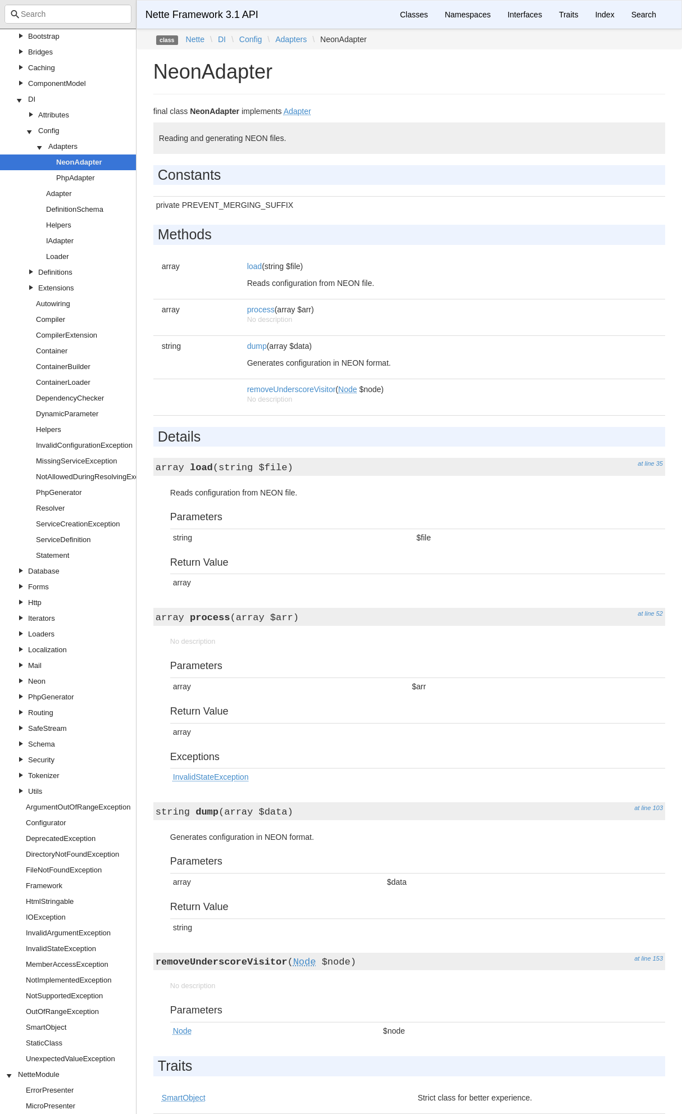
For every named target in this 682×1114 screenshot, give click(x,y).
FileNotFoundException (64, 870)
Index (604, 14)
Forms (38, 587)
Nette (195, 39)
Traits (568, 14)
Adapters (63, 146)
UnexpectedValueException (70, 1058)
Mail (35, 665)
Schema (41, 744)
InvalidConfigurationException (84, 445)
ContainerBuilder (63, 366)
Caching (41, 67)
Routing (40, 712)
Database (44, 571)
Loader (57, 256)
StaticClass (44, 1043)
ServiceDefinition (63, 539)
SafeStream (47, 728)
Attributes (53, 115)
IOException (46, 917)
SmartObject (46, 1027)
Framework (44, 885)
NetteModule (39, 1074)
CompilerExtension (66, 335)
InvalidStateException (61, 948)
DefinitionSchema (74, 209)
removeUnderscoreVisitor (291, 389)
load (254, 266)
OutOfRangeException (62, 1011)
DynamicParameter (67, 414)
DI (31, 99)
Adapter (59, 193)
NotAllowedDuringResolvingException (97, 476)
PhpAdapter (75, 178)
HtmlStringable (50, 901)
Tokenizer (44, 775)
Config (49, 130)
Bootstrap (44, 36)
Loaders (41, 634)
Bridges (40, 52)
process (261, 309)
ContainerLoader (63, 382)
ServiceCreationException (78, 524)
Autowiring (53, 303)
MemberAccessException (67, 964)
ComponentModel (57, 83)
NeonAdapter (79, 162)
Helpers (58, 225)
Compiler (50, 319)
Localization (47, 649)
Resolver (50, 508)
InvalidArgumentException (68, 933)
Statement (52, 555)
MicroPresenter (50, 1106)
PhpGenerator (59, 492)
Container (51, 351)
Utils (35, 791)
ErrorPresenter (50, 1090)
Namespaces (468, 14)
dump (257, 346)
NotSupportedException (64, 996)
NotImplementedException (68, 980)
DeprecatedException (61, 838)
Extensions (56, 288)
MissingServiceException (76, 461)
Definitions (55, 272)
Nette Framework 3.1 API (202, 14)
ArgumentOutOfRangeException (78, 807)
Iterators (41, 618)
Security (41, 760)
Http (35, 602)
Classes (414, 14)
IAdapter (60, 241)
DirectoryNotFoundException (72, 854)
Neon (37, 681)
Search (643, 14)
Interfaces (524, 14)
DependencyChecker (70, 398)
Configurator (46, 823)
